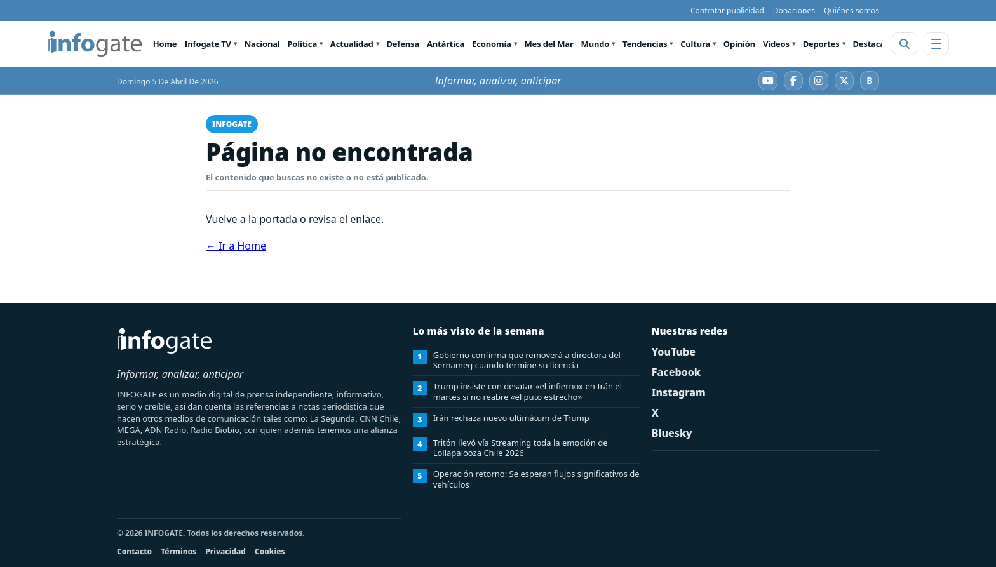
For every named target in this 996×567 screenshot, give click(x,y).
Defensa (402, 44)
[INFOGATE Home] (95, 43)
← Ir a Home (236, 246)
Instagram (679, 392)
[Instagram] (818, 80)
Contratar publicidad (727, 10)
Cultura (695, 44)
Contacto (134, 551)
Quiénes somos (851, 10)
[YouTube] (767, 80)
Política (302, 44)
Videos (776, 44)
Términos (178, 551)
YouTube (674, 352)
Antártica (445, 44)
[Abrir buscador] (904, 43)
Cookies (270, 551)
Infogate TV (207, 44)
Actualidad (352, 44)
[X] (844, 80)
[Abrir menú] (936, 43)
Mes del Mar (549, 44)
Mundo (595, 44)
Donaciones (794, 10)
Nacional (262, 44)
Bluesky (672, 433)
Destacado (873, 44)
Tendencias (644, 44)
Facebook (676, 372)
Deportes (821, 44)
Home (165, 44)
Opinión (739, 44)
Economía (491, 44)
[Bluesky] (869, 80)
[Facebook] (793, 80)
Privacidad (225, 551)
